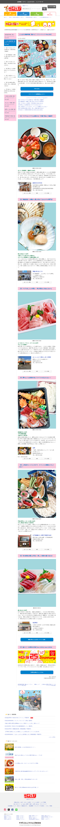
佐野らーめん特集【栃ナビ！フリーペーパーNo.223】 (10, 111)
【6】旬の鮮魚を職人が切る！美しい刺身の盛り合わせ (31, 108)
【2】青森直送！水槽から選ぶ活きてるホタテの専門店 (31, 101)
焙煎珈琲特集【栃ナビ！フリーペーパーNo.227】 (25, 685)
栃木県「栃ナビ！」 (7, 815)
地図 (37, 193)
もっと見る (52, 737)
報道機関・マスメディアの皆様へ (37, 805)
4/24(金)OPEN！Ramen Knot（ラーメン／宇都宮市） (17, 717)
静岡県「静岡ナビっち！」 (34, 815)
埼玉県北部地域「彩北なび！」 (34, 819)
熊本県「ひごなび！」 (20, 815)
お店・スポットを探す (10, 14)
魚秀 (34, 448)
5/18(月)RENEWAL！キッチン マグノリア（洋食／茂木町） (19, 720)
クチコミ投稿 (51, 6)
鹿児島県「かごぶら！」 (21, 819)
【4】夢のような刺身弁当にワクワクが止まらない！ (30, 104)
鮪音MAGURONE (37, 183)
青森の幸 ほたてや (38, 271)
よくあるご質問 (24, 804)
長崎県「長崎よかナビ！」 (46, 815)
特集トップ (37, 684)
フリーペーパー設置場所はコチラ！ (37, 94)
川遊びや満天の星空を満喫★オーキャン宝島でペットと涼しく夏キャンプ (22, 723)
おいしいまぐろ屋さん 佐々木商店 (42, 357)
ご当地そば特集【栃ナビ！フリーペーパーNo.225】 (48, 685)
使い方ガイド (17, 804)
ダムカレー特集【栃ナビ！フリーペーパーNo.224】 (10, 104)
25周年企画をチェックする (37, 672)
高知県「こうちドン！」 (45, 819)
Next (54, 144)
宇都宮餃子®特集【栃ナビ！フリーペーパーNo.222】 (10, 117)
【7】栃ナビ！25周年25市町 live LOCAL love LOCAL (30, 109)
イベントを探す (23, 14)
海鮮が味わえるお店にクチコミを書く (37, 639)
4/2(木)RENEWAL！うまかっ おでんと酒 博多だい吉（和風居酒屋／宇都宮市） (23, 734)
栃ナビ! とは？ (30, 799)
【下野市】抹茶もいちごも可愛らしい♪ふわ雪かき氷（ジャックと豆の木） (22, 731)
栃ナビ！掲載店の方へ (22, 805)
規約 (31, 804)
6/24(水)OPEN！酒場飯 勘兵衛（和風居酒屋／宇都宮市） (18, 728)
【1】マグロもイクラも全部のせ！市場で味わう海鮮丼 (31, 99)
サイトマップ (43, 804)
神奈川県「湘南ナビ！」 (33, 818)
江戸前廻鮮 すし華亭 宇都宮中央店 (42, 535)
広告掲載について (12, 805)
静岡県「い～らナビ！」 (45, 818)
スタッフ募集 (49, 805)
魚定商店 (35, 622)
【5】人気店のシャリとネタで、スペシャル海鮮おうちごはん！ (33, 106)
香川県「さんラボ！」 (20, 818)
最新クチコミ (25, 5)
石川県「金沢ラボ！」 (8, 819)
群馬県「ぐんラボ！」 (8, 818)
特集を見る (49, 14)
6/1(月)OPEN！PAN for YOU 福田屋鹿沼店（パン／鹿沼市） (19, 726)
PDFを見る (37, 88)
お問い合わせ (36, 804)
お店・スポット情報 (27, 193)
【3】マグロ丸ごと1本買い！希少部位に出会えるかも (30, 103)
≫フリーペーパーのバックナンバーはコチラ (36, 97)
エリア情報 (36, 14)
